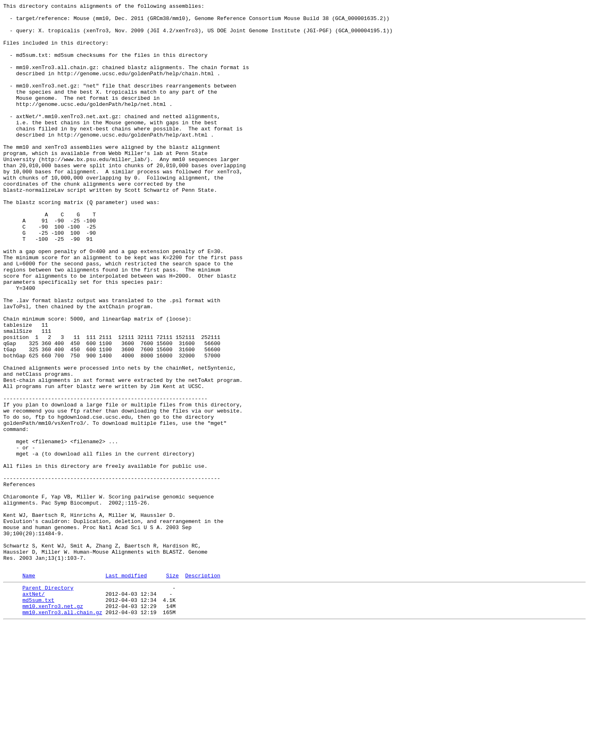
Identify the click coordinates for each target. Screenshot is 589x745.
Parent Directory (48, 703)
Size (172, 689)
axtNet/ (33, 710)
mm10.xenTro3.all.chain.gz (62, 732)
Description (202, 689)
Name (28, 689)
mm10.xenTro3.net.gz (52, 725)
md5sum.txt (38, 717)
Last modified (126, 689)
